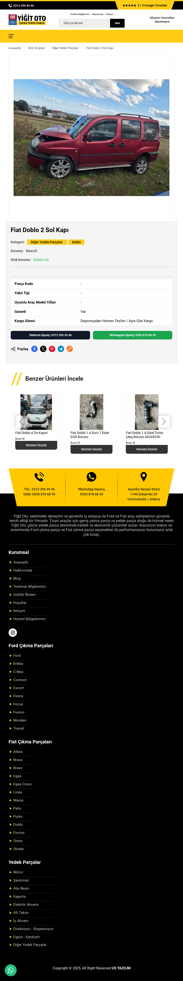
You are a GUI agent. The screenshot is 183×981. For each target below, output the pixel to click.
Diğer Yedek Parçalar (65, 48)
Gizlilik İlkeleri (24, 595)
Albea (17, 752)
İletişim (109, 14)
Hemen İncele (36, 445)
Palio (17, 808)
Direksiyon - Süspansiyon (33, 929)
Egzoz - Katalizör (26, 937)
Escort (18, 688)
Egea (17, 776)
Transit (18, 728)
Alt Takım (21, 913)
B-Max (18, 664)
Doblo (76, 242)
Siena (17, 841)
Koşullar (19, 603)
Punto (18, 816)
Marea (18, 800)
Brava (17, 760)
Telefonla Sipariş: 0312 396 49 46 (50, 335)
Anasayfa (15, 48)
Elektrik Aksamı (26, 904)
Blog (16, 578)
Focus (18, 704)
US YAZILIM (121, 968)
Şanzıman (21, 880)
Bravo (17, 768)
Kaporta (19, 896)
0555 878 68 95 (162, 22)
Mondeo (19, 720)
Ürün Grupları (36, 48)
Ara (117, 23)
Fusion (18, 712)
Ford (16, 655)
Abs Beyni (21, 888)
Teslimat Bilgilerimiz (79, 14)
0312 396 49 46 (23, 5)
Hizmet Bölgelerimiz (29, 619)
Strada (18, 849)
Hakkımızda (97, 14)
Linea (17, 792)
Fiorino (19, 833)
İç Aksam (20, 921)
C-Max (18, 672)
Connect (20, 680)
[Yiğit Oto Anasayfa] (27, 20)
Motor (18, 872)
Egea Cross (22, 784)
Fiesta (18, 696)
